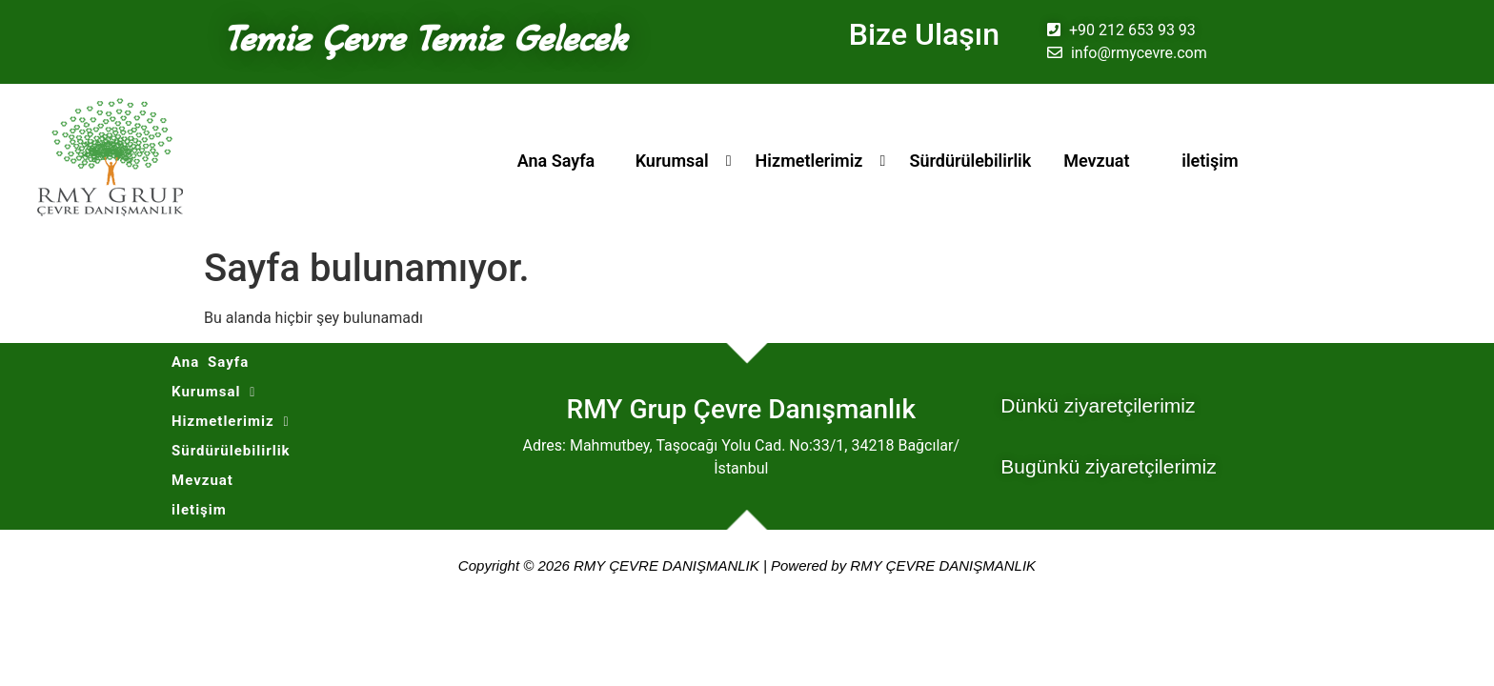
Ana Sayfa (556, 161)
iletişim (1209, 161)
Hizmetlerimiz (809, 161)
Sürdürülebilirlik (970, 161)
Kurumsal (672, 161)
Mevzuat (1096, 161)
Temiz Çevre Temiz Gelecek (425, 38)
